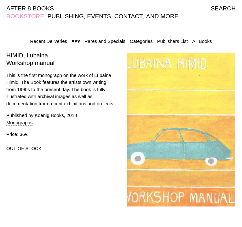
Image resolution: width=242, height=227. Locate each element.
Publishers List (172, 41)
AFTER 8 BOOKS (30, 8)
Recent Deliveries (48, 41)
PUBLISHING (66, 16)
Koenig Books (49, 115)
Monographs (19, 122)
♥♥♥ (76, 41)
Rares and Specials (104, 41)
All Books (202, 41)
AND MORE (162, 16)
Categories (141, 41)
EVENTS (99, 16)
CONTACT (128, 16)
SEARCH (223, 8)
